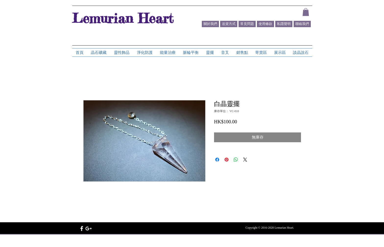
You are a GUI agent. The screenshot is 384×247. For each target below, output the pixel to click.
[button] (305, 12)
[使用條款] (265, 24)
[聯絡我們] (302, 24)
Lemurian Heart (122, 18)
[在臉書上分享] (217, 160)
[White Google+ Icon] (88, 228)
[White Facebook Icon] (81, 228)
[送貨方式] (228, 24)
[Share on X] (245, 160)
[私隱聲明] (283, 24)
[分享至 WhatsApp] (236, 160)
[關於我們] (210, 24)
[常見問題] (247, 24)
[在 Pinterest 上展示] (226, 160)
